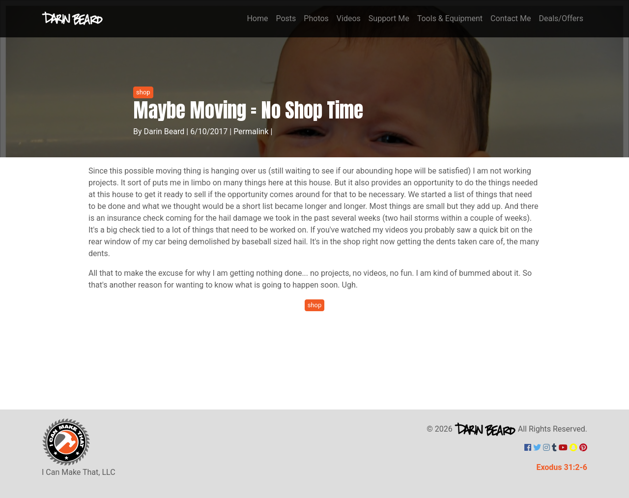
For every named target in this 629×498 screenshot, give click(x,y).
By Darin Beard (158, 131)
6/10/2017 (209, 131)
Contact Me (510, 18)
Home (257, 18)
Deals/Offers (561, 18)
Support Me (389, 18)
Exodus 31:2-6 (561, 467)
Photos (316, 18)
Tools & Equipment (450, 18)
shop (143, 92)
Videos (349, 18)
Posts (286, 18)
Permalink (250, 131)
